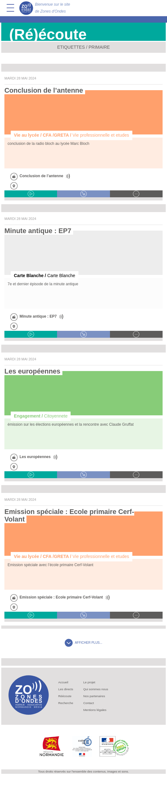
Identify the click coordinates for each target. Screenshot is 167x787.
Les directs (65, 689)
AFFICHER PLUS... (83, 642)
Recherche (65, 703)
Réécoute (65, 696)
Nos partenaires (94, 696)
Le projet (89, 682)
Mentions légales (95, 710)
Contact (88, 703)
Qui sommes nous (95, 689)
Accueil (63, 682)
